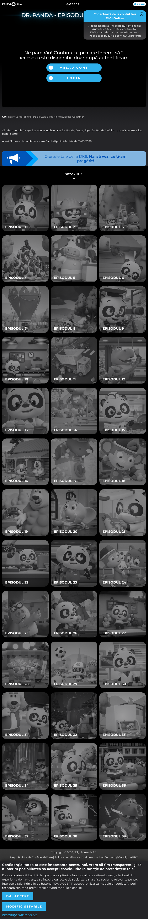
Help (13, 857)
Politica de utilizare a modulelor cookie (79, 857)
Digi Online (12, 4)
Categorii (74, 4)
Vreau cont (74, 68)
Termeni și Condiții (116, 857)
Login (141, 4)
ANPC (134, 857)
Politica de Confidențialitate (35, 857)
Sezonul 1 (74, 174)
